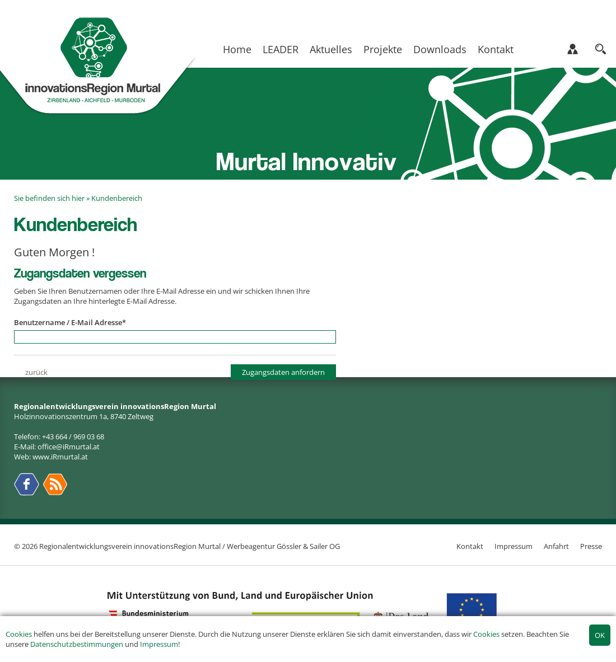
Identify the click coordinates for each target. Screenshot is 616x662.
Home (237, 49)
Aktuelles (331, 49)
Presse (591, 546)
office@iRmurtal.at (69, 447)
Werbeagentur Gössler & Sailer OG (283, 546)
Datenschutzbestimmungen (76, 644)
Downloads (439, 49)
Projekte (382, 49)
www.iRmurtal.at (60, 457)
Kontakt (496, 49)
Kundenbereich (116, 198)
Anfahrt (556, 546)
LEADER (280, 49)
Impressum (159, 644)
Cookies (19, 634)
